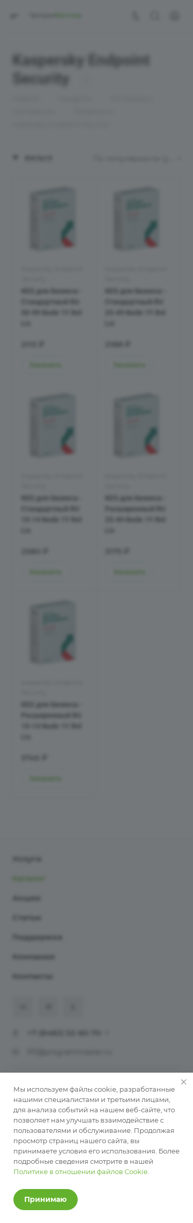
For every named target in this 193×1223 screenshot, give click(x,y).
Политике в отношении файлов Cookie (80, 1171)
